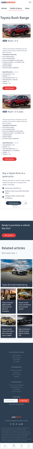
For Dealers (16, 389)
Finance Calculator (16, 370)
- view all (16, 72)
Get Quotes (9, 88)
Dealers (16, 376)
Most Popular (16, 357)
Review (4, 8)
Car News (16, 362)
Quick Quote (13, 203)
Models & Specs (16, 8)
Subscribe (24, 401)
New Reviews (16, 355)
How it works (16, 374)
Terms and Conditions (16, 385)
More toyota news (9, 253)
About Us (16, 372)
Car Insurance (16, 391)
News (27, 8)
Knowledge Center (16, 387)
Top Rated (16, 359)
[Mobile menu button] (29, 2)
